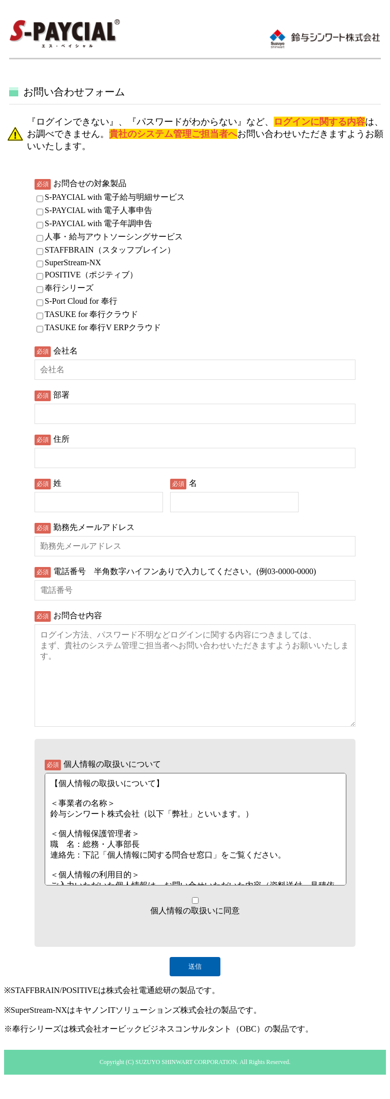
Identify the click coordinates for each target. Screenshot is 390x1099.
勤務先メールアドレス (94, 527)
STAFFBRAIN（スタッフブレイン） (110, 249)
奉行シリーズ (69, 287)
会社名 (65, 350)
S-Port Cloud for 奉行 (81, 301)
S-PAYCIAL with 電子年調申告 (98, 223)
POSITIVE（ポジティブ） (91, 274)
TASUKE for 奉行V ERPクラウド (103, 327)
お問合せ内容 (77, 615)
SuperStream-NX (73, 262)
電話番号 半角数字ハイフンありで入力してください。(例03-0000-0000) (184, 571)
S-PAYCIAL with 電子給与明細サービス (115, 197)
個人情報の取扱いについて (112, 784)
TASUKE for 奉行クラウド (91, 314)
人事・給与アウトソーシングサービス (114, 236)
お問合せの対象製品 (89, 183)
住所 (61, 439)
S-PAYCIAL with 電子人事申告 (98, 210)
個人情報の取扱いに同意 (195, 931)
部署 (61, 395)
